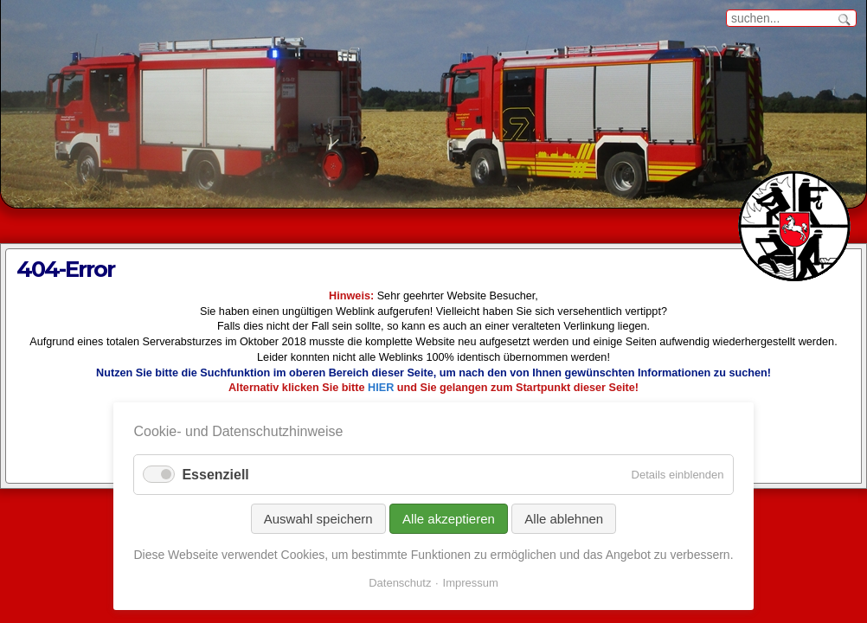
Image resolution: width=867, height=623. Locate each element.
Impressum (470, 582)
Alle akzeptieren (448, 518)
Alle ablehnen (563, 518)
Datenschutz (400, 582)
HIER (381, 388)
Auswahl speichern (318, 518)
